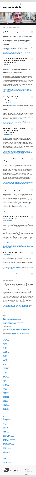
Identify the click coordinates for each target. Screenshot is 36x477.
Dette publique (17, 90)
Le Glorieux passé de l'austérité (9, 437)
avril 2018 (4, 373)
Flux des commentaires (7, 461)
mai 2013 (4, 393)
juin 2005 (4, 410)
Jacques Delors (5, 122)
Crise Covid (9, 89)
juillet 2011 (5, 400)
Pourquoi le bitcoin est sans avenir (9, 323)
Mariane (11, 280)
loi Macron (22, 152)
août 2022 (5, 347)
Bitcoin (4, 422)
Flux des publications (7, 459)
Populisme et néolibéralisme (8, 444)
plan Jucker (26, 152)
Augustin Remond (6, 329)
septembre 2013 (6, 392)
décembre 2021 (6, 352)
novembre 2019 (6, 367)
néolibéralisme (22, 90)
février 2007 (5, 406)
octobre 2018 (5, 371)
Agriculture (5, 418)
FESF (12, 268)
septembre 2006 (6, 409)
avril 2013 (4, 394)
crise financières (30, 267)
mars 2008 (5, 404)
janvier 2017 (5, 376)
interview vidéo (24, 36)
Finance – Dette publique (7, 432)
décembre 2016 (6, 377)
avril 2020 (4, 364)
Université (5, 453)
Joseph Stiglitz (11, 122)
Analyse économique (7, 419)
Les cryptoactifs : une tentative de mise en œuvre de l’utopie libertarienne (17, 320)
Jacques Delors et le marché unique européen (12, 319)
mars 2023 (5, 343)
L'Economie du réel (6, 435)
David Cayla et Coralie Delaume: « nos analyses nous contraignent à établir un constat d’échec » (15, 99)
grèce (15, 246)
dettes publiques (21, 306)
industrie (28, 52)
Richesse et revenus (7, 448)
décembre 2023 (6, 340)
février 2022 (5, 351)
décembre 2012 (6, 396)
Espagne (9, 246)
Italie (17, 246)
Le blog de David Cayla (12, 7)
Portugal (20, 246)
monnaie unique (6, 53)
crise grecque (5, 268)
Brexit (4, 423)
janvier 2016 (5, 381)
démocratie (12, 90)
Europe (12, 246)
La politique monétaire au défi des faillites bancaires (13, 322)
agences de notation (8, 306)
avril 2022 (4, 348)
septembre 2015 (6, 383)
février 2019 (5, 369)
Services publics (6, 449)
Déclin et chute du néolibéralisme (9, 428)
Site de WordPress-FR (7, 462)
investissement (17, 152)
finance (25, 306)
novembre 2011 (6, 397)
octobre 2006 (5, 408)
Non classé (5, 441)
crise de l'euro (5, 183)
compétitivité (30, 182)
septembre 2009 (6, 402)
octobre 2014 (5, 387)
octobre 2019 (5, 368)
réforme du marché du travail (27, 246)
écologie (4, 431)
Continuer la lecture (7, 49)
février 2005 (5, 412)
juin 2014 (4, 388)
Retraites (4, 447)
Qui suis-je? (9, 23)
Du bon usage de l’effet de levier (13, 252)
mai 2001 (4, 413)
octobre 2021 (5, 353)
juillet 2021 (5, 356)
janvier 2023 (5, 344)
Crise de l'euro (9, 52)
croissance (8, 152)
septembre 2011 (6, 398)
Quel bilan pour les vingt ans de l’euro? (15, 32)
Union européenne (16, 52)
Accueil (4, 23)
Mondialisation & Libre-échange (9, 439)
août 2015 (5, 384)
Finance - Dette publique (26, 89)
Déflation (12, 152)
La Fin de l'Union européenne (18, 121)
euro (25, 52)
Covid (8, 90)
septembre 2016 (6, 379)
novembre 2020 (6, 361)
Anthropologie (5, 420)
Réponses (18, 53)
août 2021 (5, 355)
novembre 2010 (6, 401)
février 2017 (5, 375)
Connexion (5, 458)
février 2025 (5, 339)
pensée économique (7, 443)
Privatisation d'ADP (6, 445)
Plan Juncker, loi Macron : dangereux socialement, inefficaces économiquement (14, 130)
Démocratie (19, 89)
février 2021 (5, 359)
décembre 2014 (6, 385)
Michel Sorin (5, 334)
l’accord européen (19, 261)
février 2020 (5, 365)
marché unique (17, 122)
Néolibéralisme (15, 151)
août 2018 (5, 372)
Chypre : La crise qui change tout (13, 190)
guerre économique (15, 183)
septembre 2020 (6, 363)
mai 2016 (4, 380)
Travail (4, 451)
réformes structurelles (10, 153)
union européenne (12, 53)
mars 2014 (5, 389)
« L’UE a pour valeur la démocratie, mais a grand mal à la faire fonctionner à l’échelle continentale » (15, 60)
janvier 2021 (5, 360)
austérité (4, 152)
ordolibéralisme (22, 183)
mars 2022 (5, 349)
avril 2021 (4, 357)
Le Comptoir (13, 105)
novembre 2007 (6, 405)
